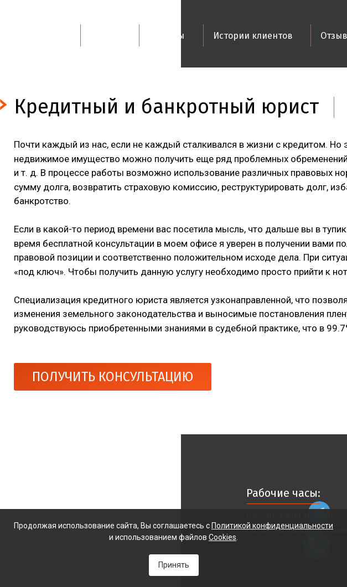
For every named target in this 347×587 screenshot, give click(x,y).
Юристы (166, 35)
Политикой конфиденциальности (272, 525)
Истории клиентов (253, 35)
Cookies (222, 537)
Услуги (106, 35)
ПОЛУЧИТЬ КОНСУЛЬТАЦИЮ (112, 377)
